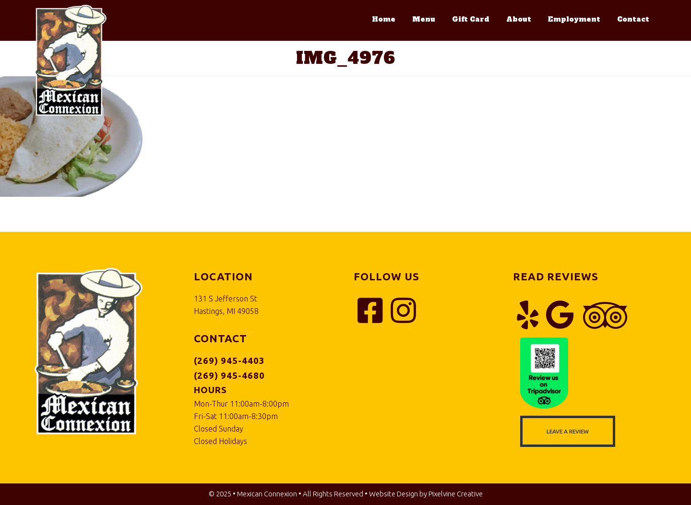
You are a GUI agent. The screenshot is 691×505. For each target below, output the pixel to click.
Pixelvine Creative (456, 494)
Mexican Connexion (71, 61)
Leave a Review (568, 431)
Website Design (393, 494)
